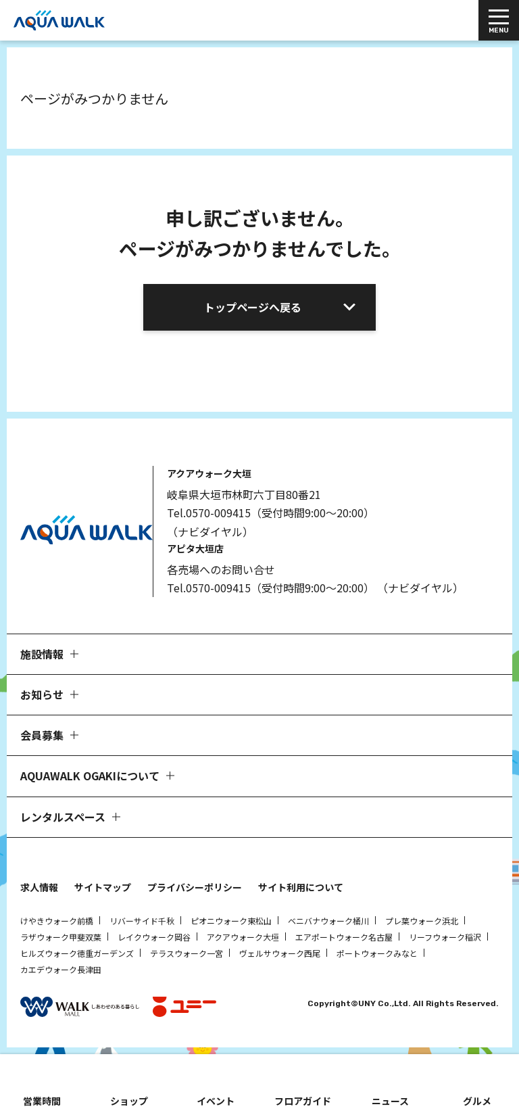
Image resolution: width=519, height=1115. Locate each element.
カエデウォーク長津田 (60, 969)
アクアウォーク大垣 (243, 937)
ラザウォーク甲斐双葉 (60, 937)
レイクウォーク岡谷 (154, 937)
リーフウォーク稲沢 (445, 937)
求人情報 (39, 887)
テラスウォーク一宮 (186, 953)
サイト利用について (300, 887)
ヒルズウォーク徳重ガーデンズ (77, 953)
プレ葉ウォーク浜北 (421, 920)
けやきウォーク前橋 (56, 920)
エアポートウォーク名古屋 (344, 937)
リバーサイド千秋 (141, 920)
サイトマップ (102, 887)
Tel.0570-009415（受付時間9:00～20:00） (270, 512)
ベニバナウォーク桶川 (328, 920)
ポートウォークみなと (377, 953)
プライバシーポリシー (194, 887)
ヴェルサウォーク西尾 (279, 953)
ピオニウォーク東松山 (231, 920)
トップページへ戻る (252, 307)
